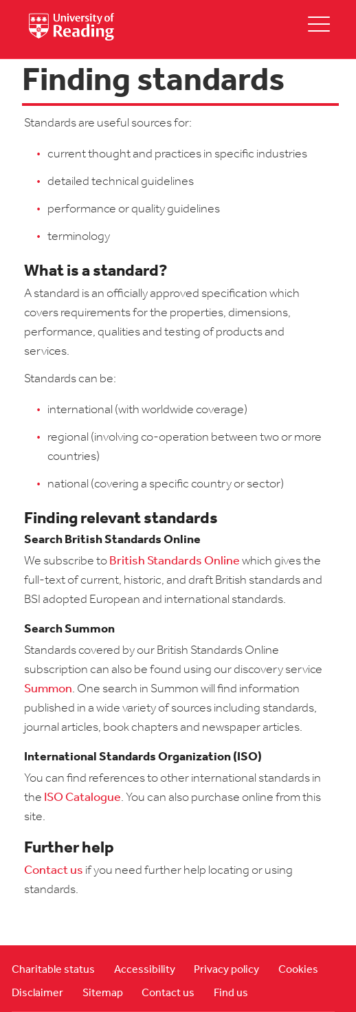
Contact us (53, 870)
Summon (48, 689)
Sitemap (102, 993)
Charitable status (53, 970)
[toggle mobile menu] (319, 24)
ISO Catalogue (82, 797)
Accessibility (144, 970)
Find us (231, 993)
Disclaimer (37, 993)
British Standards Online (174, 561)
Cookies (298, 970)
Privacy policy (226, 970)
